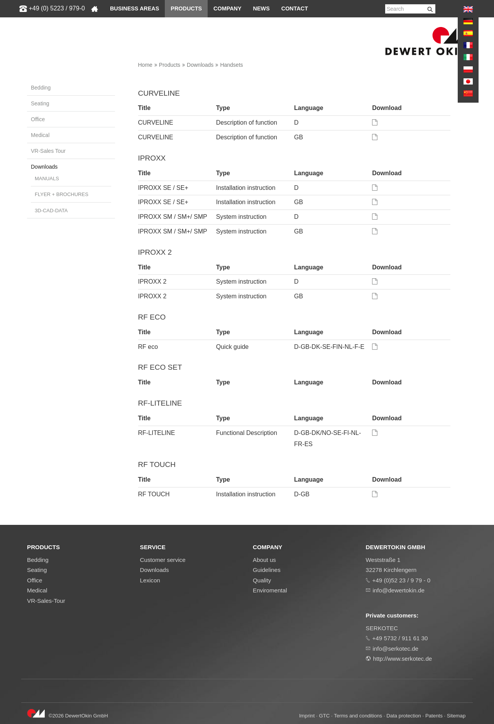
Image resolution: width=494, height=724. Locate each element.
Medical (40, 135)
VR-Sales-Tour (46, 600)
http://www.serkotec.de (402, 658)
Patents (434, 716)
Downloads (200, 65)
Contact (294, 8)
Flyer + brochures (61, 194)
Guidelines (267, 570)
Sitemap (456, 716)
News (261, 8)
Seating (40, 103)
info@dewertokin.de (399, 590)
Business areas (134, 8)
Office (38, 119)
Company (227, 8)
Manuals (47, 178)
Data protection (403, 716)
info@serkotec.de (395, 648)
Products (186, 8)
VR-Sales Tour (48, 151)
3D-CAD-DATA (51, 210)
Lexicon (150, 580)
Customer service (163, 560)
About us (264, 560)
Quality (262, 580)
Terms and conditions (358, 716)
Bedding (41, 88)
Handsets (231, 65)
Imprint (307, 716)
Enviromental (270, 590)
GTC (324, 716)
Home (145, 65)
